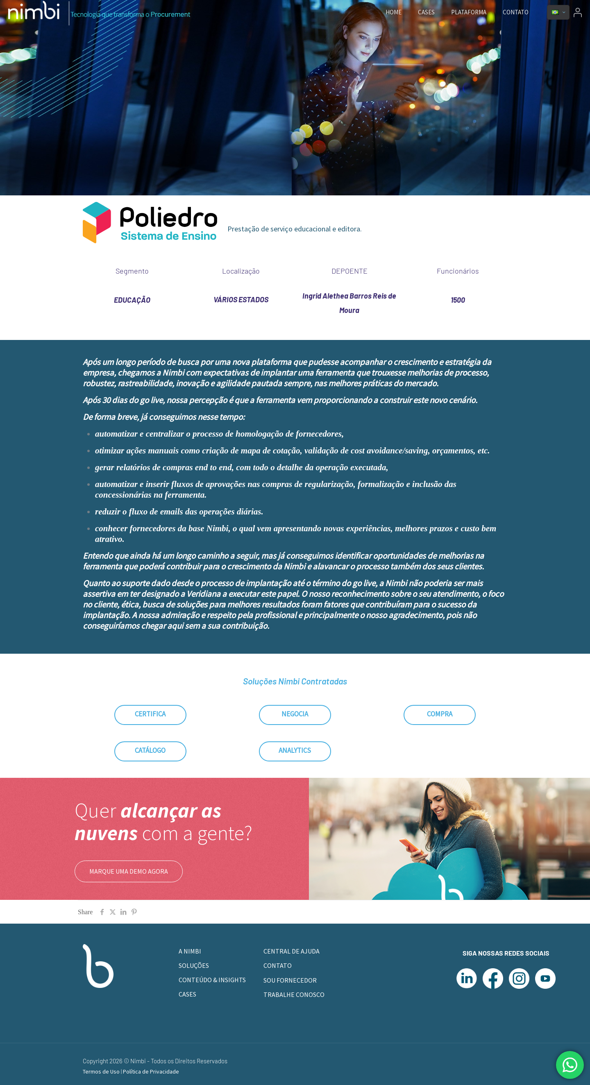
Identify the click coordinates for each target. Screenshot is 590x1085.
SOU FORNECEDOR (290, 980)
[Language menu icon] (558, 12)
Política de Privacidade (151, 1071)
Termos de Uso (102, 1071)
